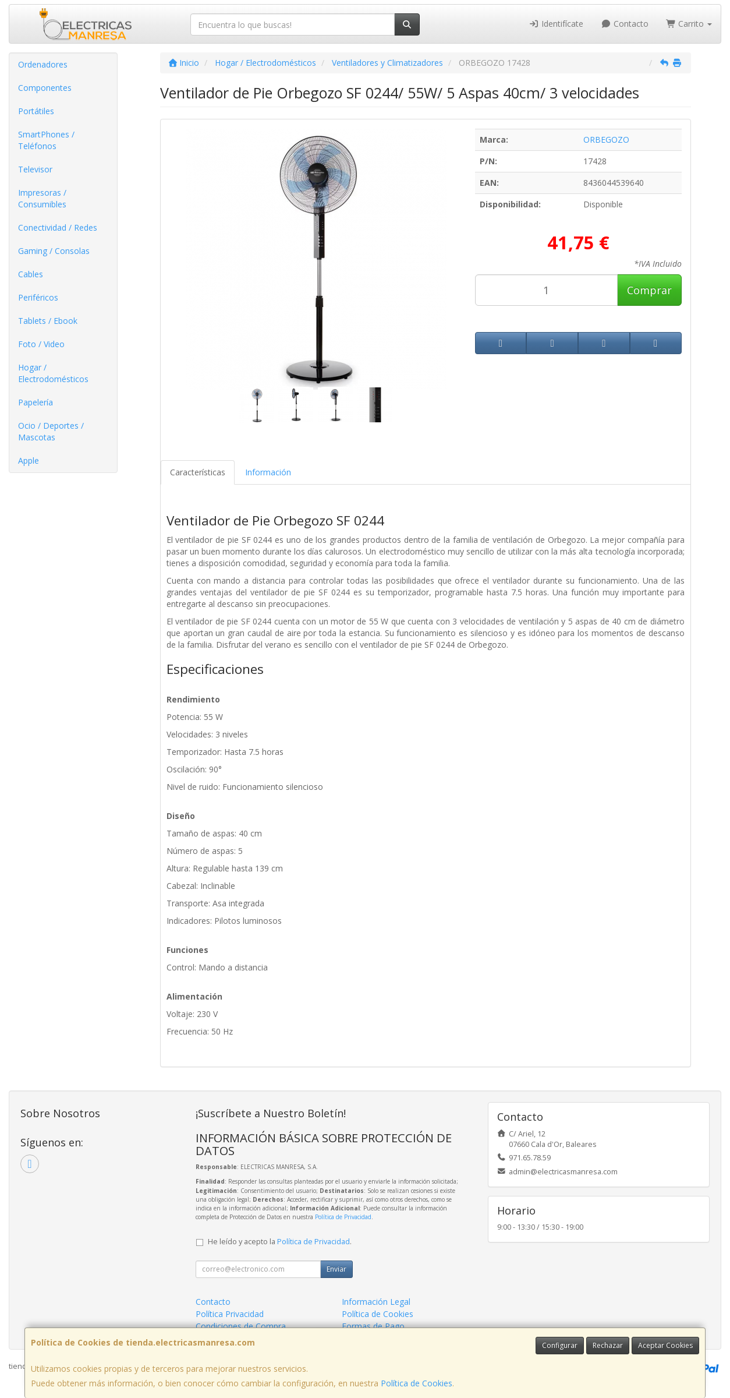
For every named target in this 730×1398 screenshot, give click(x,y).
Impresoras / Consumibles (42, 198)
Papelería (35, 402)
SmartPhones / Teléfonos (46, 140)
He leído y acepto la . (280, 1242)
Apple (28, 460)
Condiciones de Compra (241, 1326)
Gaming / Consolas (54, 250)
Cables (30, 274)
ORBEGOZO (606, 139)
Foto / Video (41, 344)
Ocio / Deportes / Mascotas (51, 431)
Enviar (336, 1269)
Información (268, 472)
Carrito (689, 23)
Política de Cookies (416, 1383)
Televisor (35, 169)
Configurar (559, 1345)
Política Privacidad (230, 1313)
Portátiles (36, 110)
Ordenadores (43, 64)
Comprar (649, 290)
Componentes (45, 87)
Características (197, 472)
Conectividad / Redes (57, 227)
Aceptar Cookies (665, 1345)
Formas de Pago (373, 1326)
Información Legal (376, 1301)
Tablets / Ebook (47, 320)
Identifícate (556, 23)
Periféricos (38, 297)
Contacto (625, 23)
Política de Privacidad (343, 1217)
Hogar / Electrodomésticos (53, 373)
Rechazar (608, 1345)
